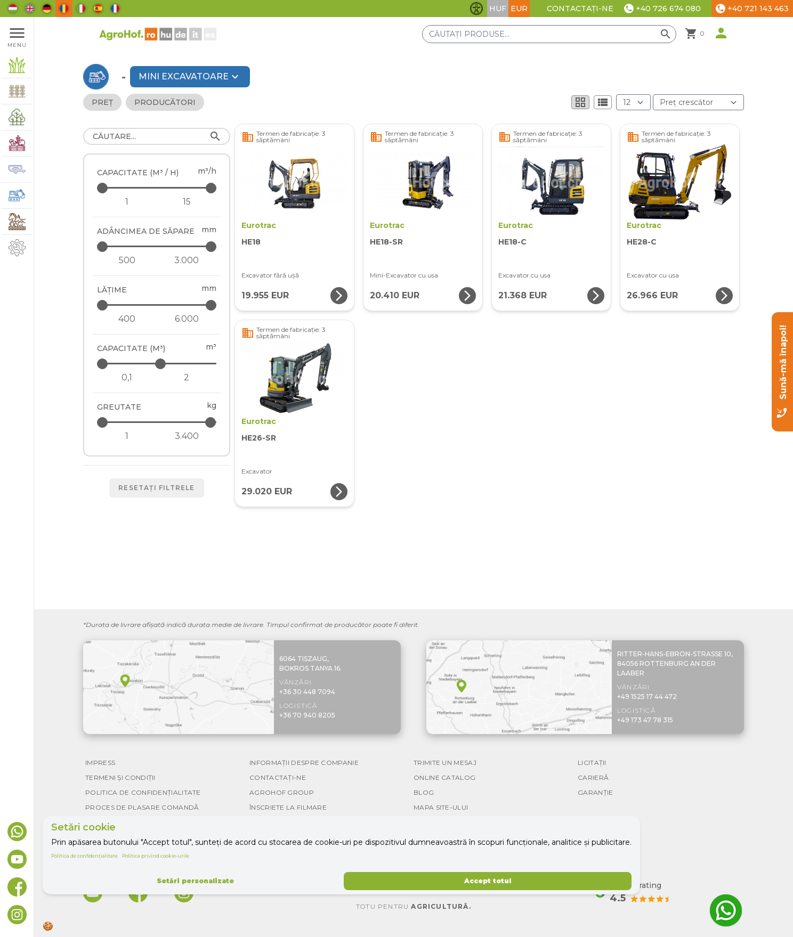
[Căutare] (156, 136)
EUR (519, 8)
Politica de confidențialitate (84, 856)
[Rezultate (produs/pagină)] (633, 102)
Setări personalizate (195, 881)
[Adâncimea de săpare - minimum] (127, 260)
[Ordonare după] (698, 102)
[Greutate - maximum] (157, 422)
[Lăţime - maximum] (157, 305)
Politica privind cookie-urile (155, 856)
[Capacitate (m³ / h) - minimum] (127, 201)
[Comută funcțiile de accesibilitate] (476, 8)
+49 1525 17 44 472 (647, 696)
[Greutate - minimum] (127, 436)
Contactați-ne (580, 8)
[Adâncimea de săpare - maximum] (157, 246)
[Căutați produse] (549, 34)
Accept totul (487, 881)
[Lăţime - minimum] (127, 319)
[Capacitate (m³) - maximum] (157, 363)
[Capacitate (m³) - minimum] (127, 377)
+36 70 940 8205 (307, 715)
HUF (497, 8)
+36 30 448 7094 (307, 692)
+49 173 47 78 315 (645, 720)
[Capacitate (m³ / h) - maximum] (157, 188)
